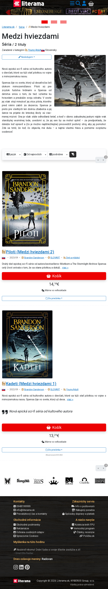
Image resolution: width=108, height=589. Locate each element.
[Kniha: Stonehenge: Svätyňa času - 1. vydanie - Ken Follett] (44, 22)
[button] (71, 3)
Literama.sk (8, 26)
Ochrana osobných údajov (29, 532)
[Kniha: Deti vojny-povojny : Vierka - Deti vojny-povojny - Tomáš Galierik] (63, 22)
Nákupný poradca (83, 510)
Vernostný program (82, 528)
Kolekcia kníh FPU (83, 524)
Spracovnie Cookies (26, 535)
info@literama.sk (24, 510)
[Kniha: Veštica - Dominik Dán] (54, 22)
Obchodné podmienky (27, 524)
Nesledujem (26, 57)
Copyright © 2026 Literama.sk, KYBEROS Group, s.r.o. (65, 580)
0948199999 (22, 506)
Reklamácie (21, 528)
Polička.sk (86, 535)
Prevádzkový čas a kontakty (30, 513)
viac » (65, 267)
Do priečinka (53, 298)
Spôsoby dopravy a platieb (78, 513)
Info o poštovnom (82, 506)
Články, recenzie (84, 532)
